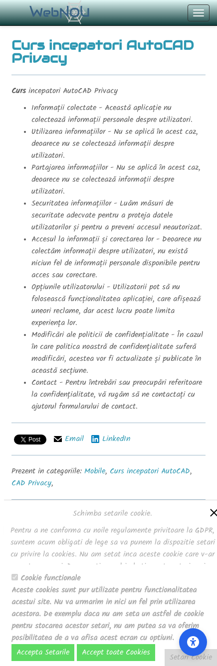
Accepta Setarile (42, 653)
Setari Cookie (191, 658)
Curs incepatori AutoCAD (150, 471)
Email (74, 439)
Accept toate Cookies (116, 653)
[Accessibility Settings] (193, 642)
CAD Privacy (31, 483)
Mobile (94, 471)
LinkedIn (116, 439)
